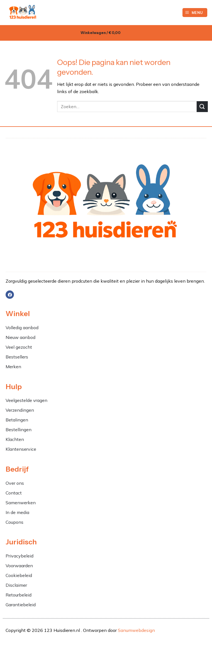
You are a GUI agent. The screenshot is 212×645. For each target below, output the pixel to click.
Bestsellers (17, 357)
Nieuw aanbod (20, 337)
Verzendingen (20, 410)
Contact (14, 493)
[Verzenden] (202, 106)
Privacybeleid (19, 556)
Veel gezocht (19, 347)
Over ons (15, 483)
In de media (17, 512)
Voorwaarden (19, 565)
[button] (195, 12)
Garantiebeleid (21, 604)
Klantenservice (21, 449)
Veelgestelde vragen (26, 400)
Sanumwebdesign (136, 630)
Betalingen (17, 420)
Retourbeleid (18, 595)
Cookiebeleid (19, 575)
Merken (13, 366)
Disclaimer (16, 585)
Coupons (14, 522)
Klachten (15, 439)
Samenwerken (21, 502)
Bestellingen (18, 429)
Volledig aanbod (22, 327)
